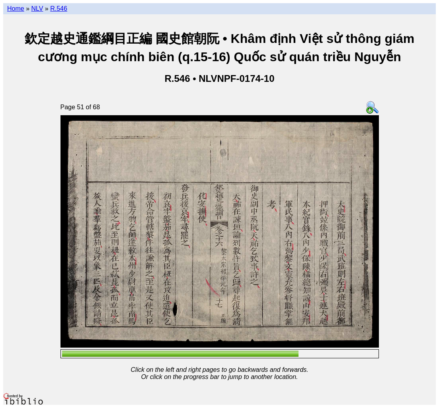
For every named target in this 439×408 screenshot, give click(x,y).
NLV (37, 8)
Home (15, 8)
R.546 (58, 8)
